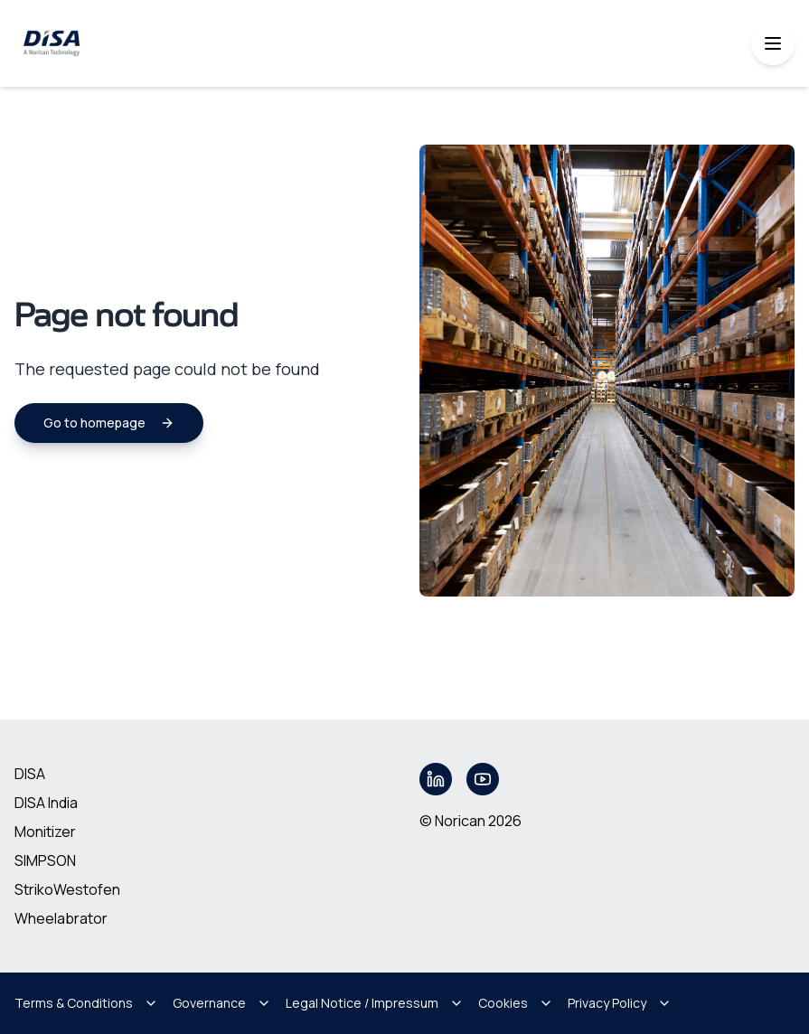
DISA (29, 774)
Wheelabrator (61, 918)
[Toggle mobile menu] (773, 43)
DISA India (46, 803)
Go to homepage (108, 422)
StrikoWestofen (67, 889)
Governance (222, 1002)
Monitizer (45, 831)
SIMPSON (45, 860)
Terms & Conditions (86, 1002)
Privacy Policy (620, 1002)
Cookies (515, 1002)
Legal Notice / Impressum (375, 1002)
